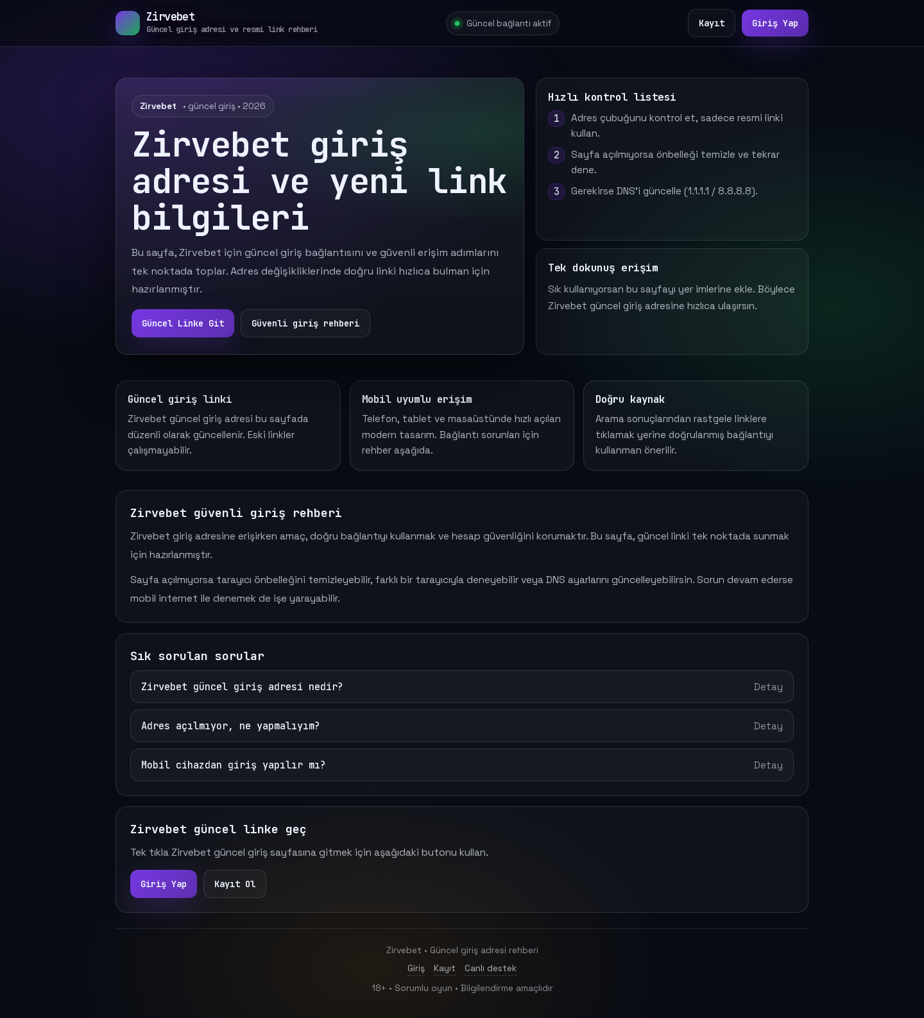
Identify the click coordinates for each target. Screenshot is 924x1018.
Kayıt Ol (234, 884)
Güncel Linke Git (183, 323)
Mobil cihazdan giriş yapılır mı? (462, 765)
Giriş (416, 968)
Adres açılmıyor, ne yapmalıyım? (462, 726)
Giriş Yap (775, 23)
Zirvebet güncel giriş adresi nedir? (462, 686)
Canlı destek (491, 968)
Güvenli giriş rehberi (305, 323)
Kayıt (711, 23)
